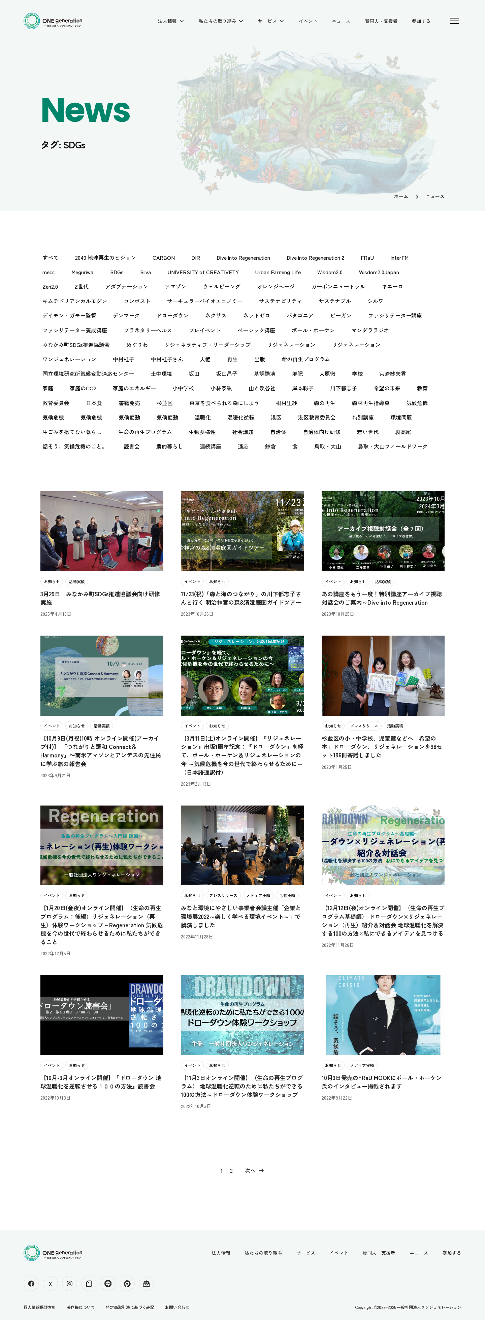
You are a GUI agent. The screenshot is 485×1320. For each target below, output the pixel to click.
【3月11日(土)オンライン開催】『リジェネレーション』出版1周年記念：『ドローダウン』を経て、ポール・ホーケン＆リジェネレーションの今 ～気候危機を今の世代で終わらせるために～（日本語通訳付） (242, 755)
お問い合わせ (177, 1307)
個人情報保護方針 (40, 1307)
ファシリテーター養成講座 (74, 330)
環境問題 (401, 417)
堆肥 (297, 373)
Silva (145, 272)
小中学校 (183, 388)
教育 (422, 388)
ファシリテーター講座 (395, 315)
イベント (308, 20)
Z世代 (81, 286)
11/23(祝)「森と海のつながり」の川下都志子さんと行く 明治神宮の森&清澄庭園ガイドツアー (241, 598)
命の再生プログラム (306, 359)
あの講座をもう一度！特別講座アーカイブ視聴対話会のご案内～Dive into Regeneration (382, 598)
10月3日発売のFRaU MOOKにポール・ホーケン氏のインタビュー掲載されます (382, 1081)
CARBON (164, 257)
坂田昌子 (226, 373)
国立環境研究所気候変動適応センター (88, 373)
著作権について (81, 1307)
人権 (205, 359)
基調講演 (265, 373)
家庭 (47, 388)
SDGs (117, 272)
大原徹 (327, 373)
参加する (421, 20)
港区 (276, 417)
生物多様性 (202, 432)
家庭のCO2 (83, 388)
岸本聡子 (303, 388)
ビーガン (341, 315)
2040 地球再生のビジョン (105, 257)
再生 (232, 359)
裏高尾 (403, 432)
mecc (48, 272)
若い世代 (368, 432)
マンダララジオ (370, 330)
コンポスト (137, 301)
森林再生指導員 (371, 403)
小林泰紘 (221, 388)
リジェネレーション (291, 345)
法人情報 (167, 20)
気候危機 (417, 403)
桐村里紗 (286, 403)
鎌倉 (270, 446)
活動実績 (77, 581)
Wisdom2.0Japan (379, 272)
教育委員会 (55, 403)
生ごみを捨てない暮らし (72, 432)
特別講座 (363, 417)
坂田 (194, 373)
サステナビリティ (280, 301)
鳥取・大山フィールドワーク (393, 446)
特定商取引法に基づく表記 (130, 1307)
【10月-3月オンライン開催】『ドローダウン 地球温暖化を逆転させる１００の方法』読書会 (100, 1081)
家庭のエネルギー (134, 388)
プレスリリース (364, 725)
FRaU (367, 257)
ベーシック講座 (256, 330)
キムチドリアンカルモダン (74, 301)
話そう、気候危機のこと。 (74, 446)
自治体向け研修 (322, 432)
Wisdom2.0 (330, 272)
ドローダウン (172, 315)
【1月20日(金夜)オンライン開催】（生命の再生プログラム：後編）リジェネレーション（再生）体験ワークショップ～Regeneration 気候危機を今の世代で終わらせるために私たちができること (101, 924)
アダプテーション (126, 286)
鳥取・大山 (327, 446)
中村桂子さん (167, 359)
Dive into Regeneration (243, 257)
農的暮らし (169, 446)
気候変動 (129, 417)
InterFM (399, 257)
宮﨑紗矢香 (392, 373)
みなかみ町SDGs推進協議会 (76, 345)
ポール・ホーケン (313, 330)
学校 (357, 373)
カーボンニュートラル (338, 286)
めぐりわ (137, 345)
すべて (50, 257)
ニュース (341, 20)
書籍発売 (129, 403)
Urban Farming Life (278, 272)
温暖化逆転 (240, 417)
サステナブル (335, 301)
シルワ (375, 301)
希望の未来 (387, 388)
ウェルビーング (221, 286)
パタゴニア (300, 315)
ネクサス (216, 315)
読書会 (132, 446)
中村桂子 (123, 359)
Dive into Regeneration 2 (315, 257)
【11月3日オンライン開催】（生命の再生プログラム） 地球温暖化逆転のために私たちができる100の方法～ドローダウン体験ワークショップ (242, 1086)
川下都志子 (343, 388)
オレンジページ (276, 286)
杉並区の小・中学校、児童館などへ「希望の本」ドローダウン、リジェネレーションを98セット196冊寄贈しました (382, 746)
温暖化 (203, 417)
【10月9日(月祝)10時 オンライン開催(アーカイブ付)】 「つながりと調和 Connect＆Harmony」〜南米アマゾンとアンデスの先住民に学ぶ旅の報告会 (100, 751)
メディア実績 (258, 895)
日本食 (94, 403)
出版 (259, 359)
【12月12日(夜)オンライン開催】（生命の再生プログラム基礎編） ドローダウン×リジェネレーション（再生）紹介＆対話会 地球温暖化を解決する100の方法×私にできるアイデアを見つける (383, 920)
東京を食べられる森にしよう (224, 403)
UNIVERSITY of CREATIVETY (203, 272)
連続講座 (210, 446)
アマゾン (175, 286)
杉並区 (165, 403)
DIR (195, 257)
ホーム (401, 196)
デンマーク (126, 315)
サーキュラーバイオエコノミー (205, 301)
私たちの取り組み (217, 20)
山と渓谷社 (262, 388)
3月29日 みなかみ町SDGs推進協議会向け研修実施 (100, 598)
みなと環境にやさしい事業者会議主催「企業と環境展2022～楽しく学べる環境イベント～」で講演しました (241, 916)
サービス (267, 20)
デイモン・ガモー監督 (69, 315)
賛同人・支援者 (381, 20)
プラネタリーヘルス (148, 330)
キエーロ (392, 286)
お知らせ (52, 581)
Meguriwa (82, 272)
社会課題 (243, 432)
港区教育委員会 (317, 417)
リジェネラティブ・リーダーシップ (207, 345)
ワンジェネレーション (69, 359)
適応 (243, 446)
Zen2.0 (50, 286)
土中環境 (161, 373)
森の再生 (324, 403)
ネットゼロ (256, 315)
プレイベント (205, 330)
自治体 (278, 432)
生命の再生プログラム (145, 432)
